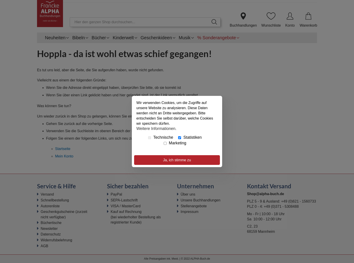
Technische (160, 137)
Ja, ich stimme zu (177, 160)
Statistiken (190, 137)
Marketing (175, 143)
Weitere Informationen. (156, 128)
